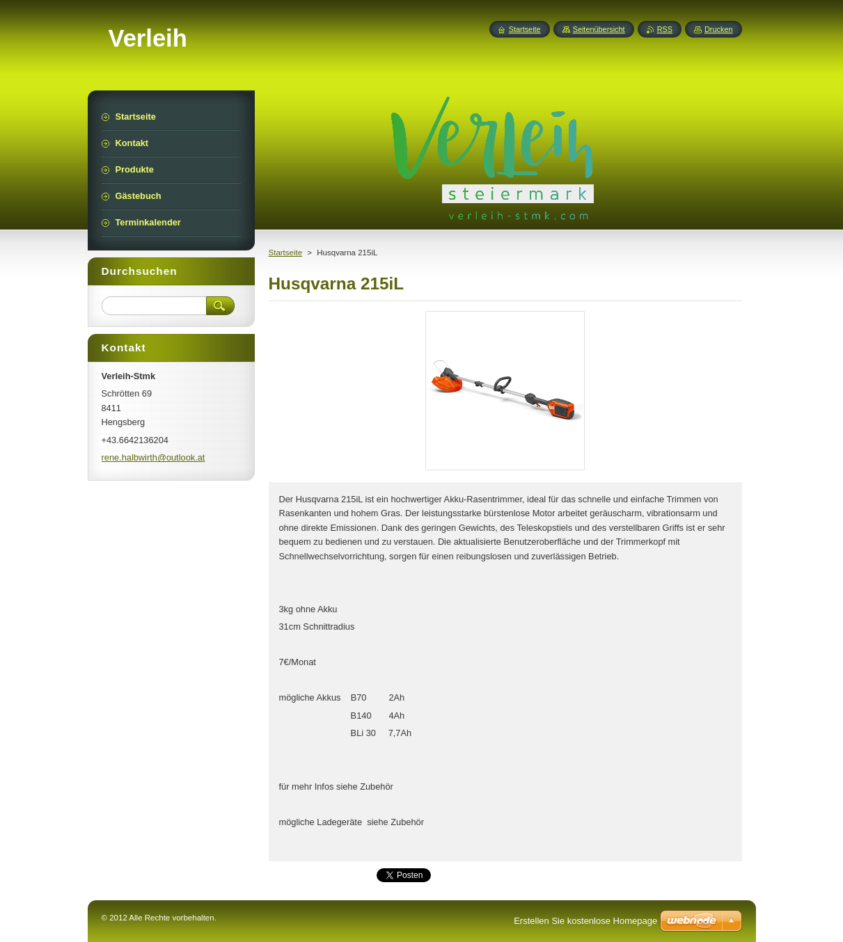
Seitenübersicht (599, 29)
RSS (664, 29)
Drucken (718, 29)
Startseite (286, 252)
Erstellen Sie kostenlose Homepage (585, 921)
